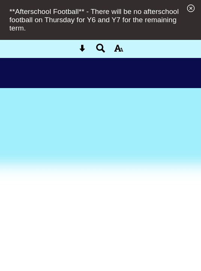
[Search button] (100, 50)
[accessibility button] (118, 50)
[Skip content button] (82, 50)
